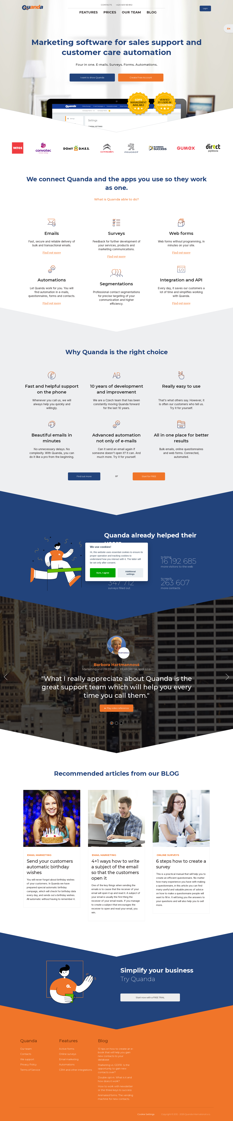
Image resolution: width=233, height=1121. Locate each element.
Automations (66, 1064)
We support (27, 1059)
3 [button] (121, 723)
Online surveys (67, 1053)
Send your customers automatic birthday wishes (50, 867)
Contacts (106, 5)
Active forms (66, 1048)
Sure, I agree (102, 573)
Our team (131, 12)
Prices (109, 12)
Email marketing (68, 1059)
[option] (116, 672)
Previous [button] (6, 676)
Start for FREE (149, 476)
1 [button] (111, 723)
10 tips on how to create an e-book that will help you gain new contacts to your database (115, 1054)
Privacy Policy (28, 1064)
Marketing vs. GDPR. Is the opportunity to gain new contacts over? (114, 1068)
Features (88, 12)
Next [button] (228, 676)
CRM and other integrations (75, 1069)
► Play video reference (116, 708)
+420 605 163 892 (124, 5)
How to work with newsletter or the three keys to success (115, 1088)
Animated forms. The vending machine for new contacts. (115, 1097)
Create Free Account (141, 77)
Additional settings (130, 572)
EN (229, 28)
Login (205, 8)
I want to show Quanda (92, 77)
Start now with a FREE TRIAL (150, 997)
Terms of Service (30, 1069)
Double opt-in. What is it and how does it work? (115, 1079)
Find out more (52, 252)
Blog (152, 12)
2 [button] (116, 723)
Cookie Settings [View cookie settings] (145, 1114)
